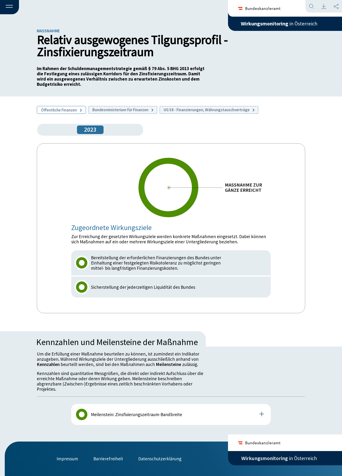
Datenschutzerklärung (159, 459)
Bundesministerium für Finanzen (122, 109)
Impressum (67, 459)
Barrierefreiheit (108, 459)
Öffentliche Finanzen (61, 110)
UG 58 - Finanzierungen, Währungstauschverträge (209, 109)
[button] (9, 7)
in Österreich (279, 23)
